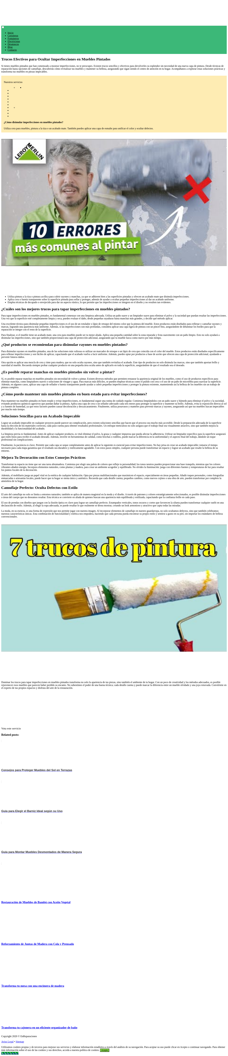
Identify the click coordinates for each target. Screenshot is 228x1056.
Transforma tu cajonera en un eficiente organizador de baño (39, 1027)
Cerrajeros (13, 35)
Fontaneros (13, 38)
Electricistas (14, 41)
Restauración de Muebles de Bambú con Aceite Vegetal (35, 902)
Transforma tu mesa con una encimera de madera (32, 985)
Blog (10, 47)
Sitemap (20, 1041)
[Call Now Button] (10, 1053)
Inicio (10, 32)
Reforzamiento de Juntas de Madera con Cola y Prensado (37, 944)
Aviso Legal (7, 1041)
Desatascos (13, 44)
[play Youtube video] (114, 202)
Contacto (12, 50)
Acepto (104, 1050)
